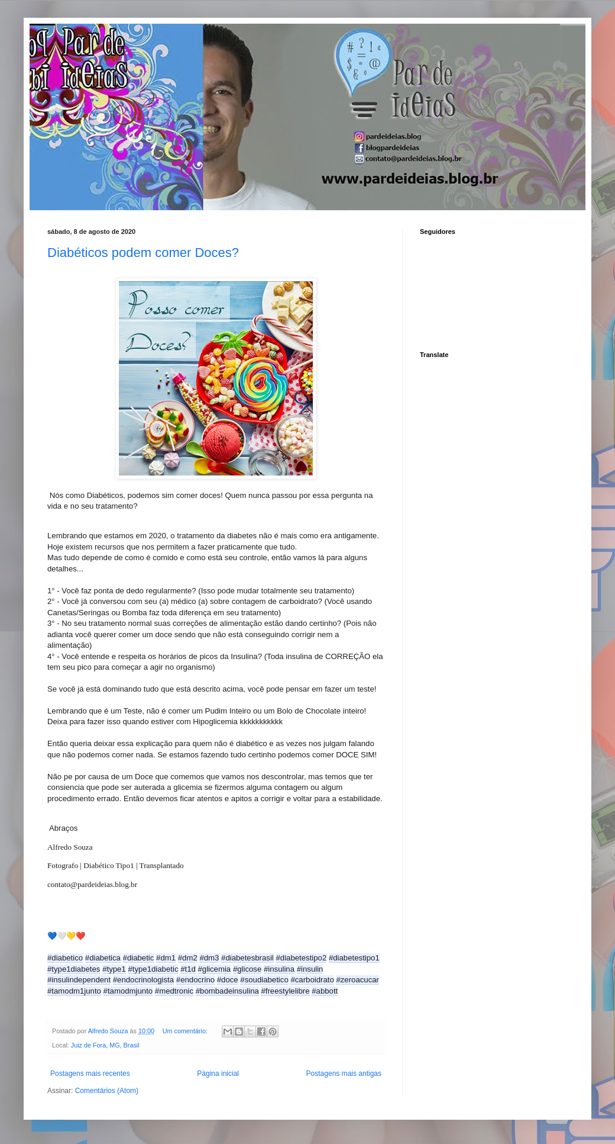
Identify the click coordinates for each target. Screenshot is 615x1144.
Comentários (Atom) (106, 1091)
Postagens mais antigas (343, 1073)
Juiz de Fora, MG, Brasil (105, 1045)
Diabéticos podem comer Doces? (143, 252)
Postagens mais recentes (90, 1073)
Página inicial (218, 1073)
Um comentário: (186, 1030)
